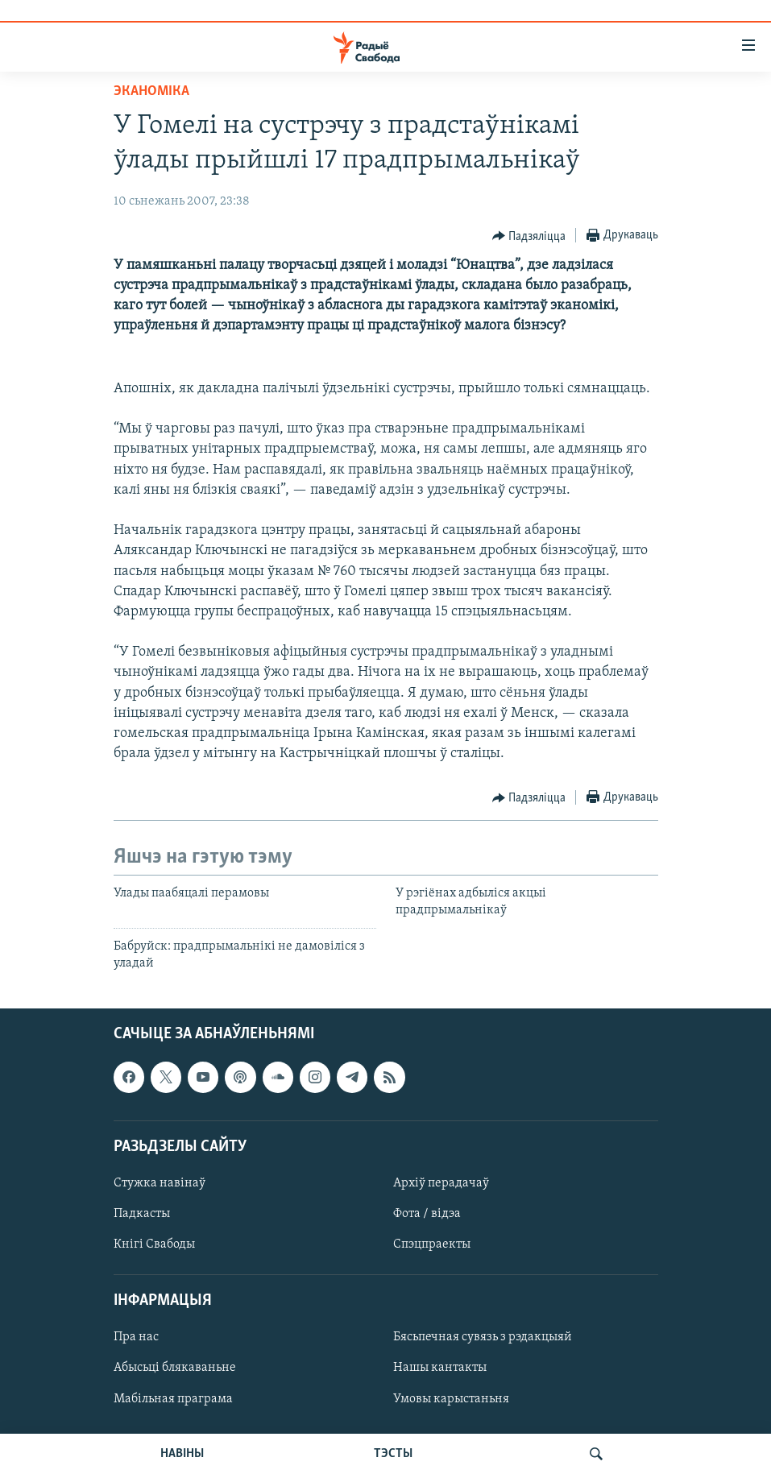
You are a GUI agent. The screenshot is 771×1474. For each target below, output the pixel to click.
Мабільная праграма (173, 1398)
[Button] (529, 236)
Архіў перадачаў (441, 1183)
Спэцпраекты (431, 1244)
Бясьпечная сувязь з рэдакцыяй (482, 1337)
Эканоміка (151, 91)
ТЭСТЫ (393, 1453)
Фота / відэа (427, 1213)
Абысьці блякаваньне (175, 1367)
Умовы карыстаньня (451, 1398)
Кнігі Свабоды (154, 1244)
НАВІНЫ (182, 1453)
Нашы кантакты (440, 1367)
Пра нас (136, 1337)
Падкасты (142, 1213)
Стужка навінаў (159, 1183)
